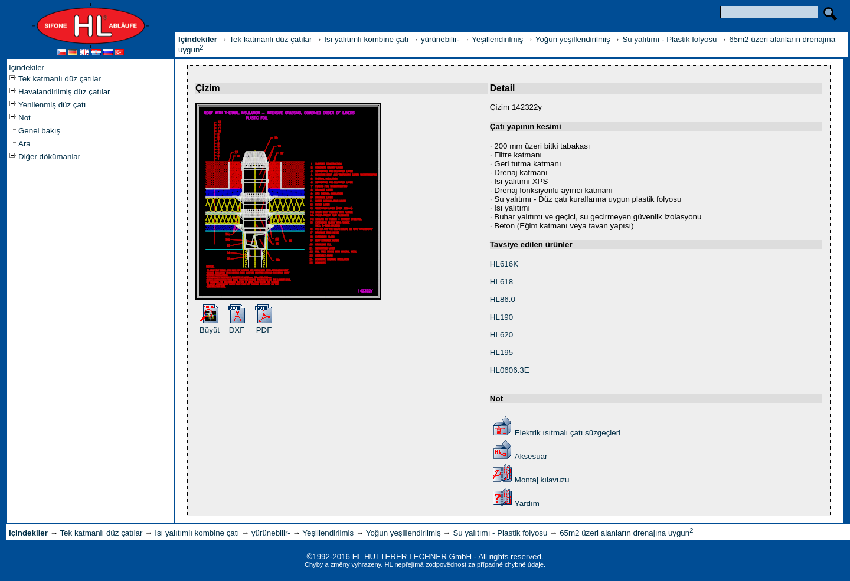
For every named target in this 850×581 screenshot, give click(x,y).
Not (24, 117)
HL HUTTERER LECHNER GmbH (412, 556)
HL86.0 (502, 299)
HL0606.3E (509, 370)
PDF (264, 330)
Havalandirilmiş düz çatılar (64, 91)
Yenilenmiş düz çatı (52, 104)
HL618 (501, 281)
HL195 (501, 352)
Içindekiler (26, 67)
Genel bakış (39, 130)
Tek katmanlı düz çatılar (59, 78)
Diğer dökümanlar (49, 156)
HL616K (504, 264)
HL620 (501, 334)
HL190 (501, 317)
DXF (237, 330)
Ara (24, 143)
